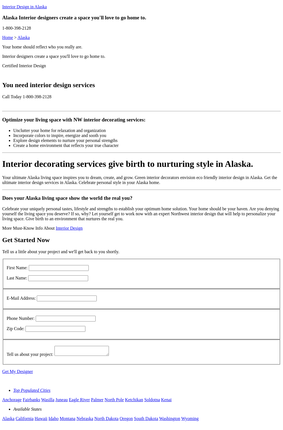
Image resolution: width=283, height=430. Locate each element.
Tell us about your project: (30, 356)
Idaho (54, 420)
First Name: (17, 267)
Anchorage (12, 401)
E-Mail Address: (21, 298)
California (24, 420)
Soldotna (152, 401)
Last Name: (17, 278)
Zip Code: (15, 328)
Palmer (97, 401)
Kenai (166, 401)
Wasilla (47, 401)
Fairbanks (31, 401)
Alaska (23, 37)
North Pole (114, 401)
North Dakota (106, 420)
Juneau (62, 401)
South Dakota (146, 420)
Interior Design (69, 228)
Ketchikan (134, 401)
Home (7, 37)
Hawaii (41, 420)
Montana (67, 420)
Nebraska (85, 420)
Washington (169, 420)
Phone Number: (21, 318)
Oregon (126, 420)
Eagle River (79, 401)
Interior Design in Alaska (24, 6)
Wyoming (190, 420)
